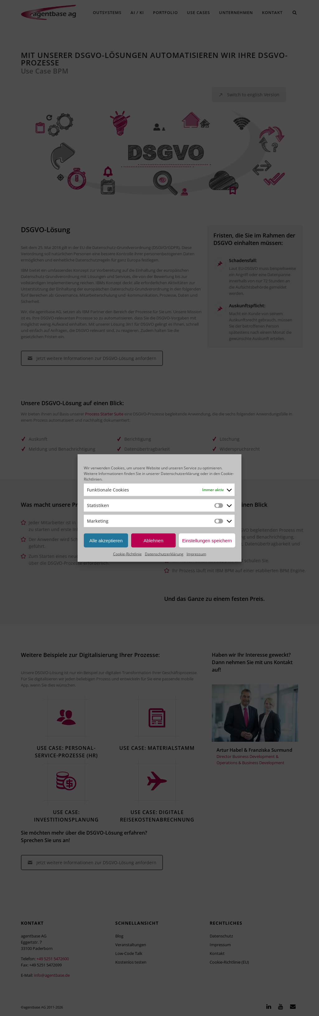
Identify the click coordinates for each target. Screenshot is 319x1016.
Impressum (196, 554)
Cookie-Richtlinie (127, 554)
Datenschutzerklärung (180, 473)
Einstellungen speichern (207, 540)
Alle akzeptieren (106, 540)
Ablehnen (153, 540)
